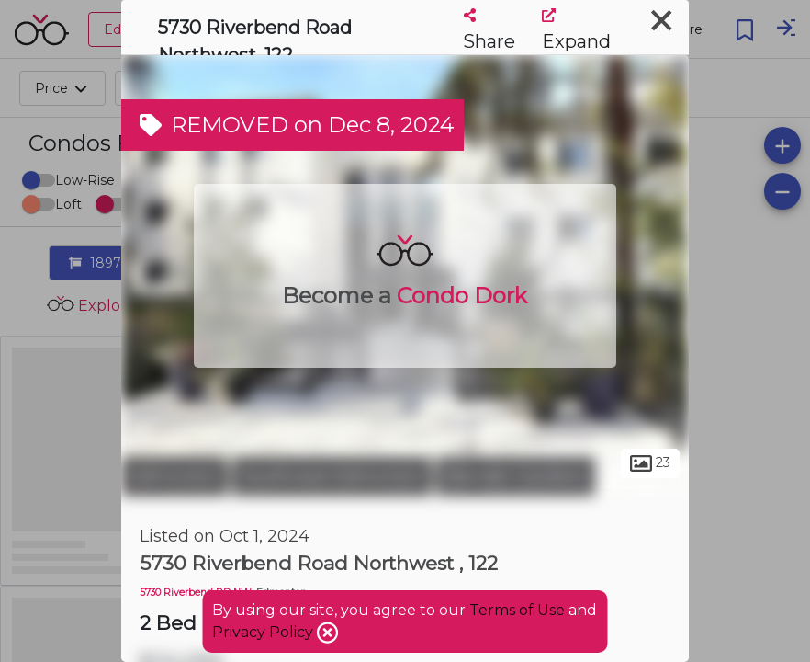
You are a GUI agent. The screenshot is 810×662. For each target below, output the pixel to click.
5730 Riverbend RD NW (196, 593)
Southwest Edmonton (332, 476)
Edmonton (174, 476)
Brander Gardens (515, 476)
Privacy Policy (264, 632)
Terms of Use (517, 610)
